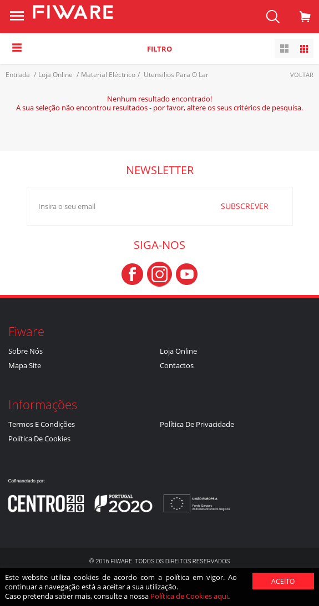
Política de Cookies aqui (189, 596)
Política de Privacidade (197, 424)
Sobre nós (25, 351)
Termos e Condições (41, 424)
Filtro (159, 49)
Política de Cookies (39, 439)
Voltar (301, 74)
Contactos (177, 365)
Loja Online (178, 351)
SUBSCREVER (245, 206)
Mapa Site (24, 365)
